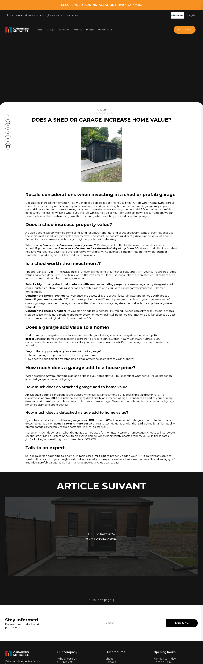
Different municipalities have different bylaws (92, 299)
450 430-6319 (56, 15)
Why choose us (105, 30)
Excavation (64, 30)
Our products (115, 652)
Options (78, 30)
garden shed (50, 303)
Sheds (39, 30)
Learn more (134, 4)
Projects (90, 30)
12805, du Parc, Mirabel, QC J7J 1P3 (26, 15)
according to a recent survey (93, 338)
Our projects (65, 662)
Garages (50, 30)
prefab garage (144, 206)
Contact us (72, 15)
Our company (67, 652)
